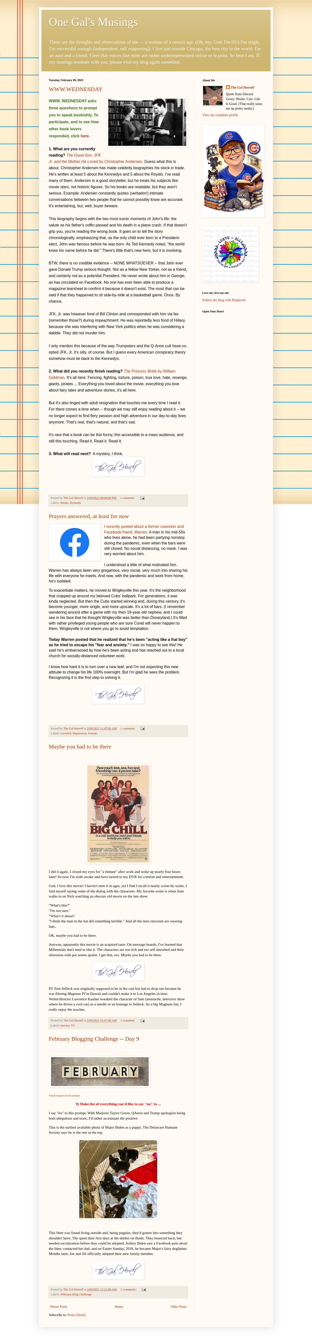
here (85, 136)
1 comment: (128, 498)
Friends (92, 733)
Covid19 (65, 733)
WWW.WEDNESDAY (76, 89)
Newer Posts (58, 1307)
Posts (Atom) (77, 1315)
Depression (80, 733)
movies (64, 1025)
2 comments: (128, 1289)
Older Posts (178, 1307)
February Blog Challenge (75, 1294)
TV (73, 1025)
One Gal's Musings (93, 21)
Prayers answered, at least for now (89, 516)
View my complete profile (220, 115)
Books (64, 503)
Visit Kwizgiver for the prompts (64, 1095)
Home (119, 1307)
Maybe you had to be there (80, 746)
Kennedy (75, 503)
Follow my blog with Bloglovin (223, 300)
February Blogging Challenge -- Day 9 (94, 1039)
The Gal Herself (242, 87)
